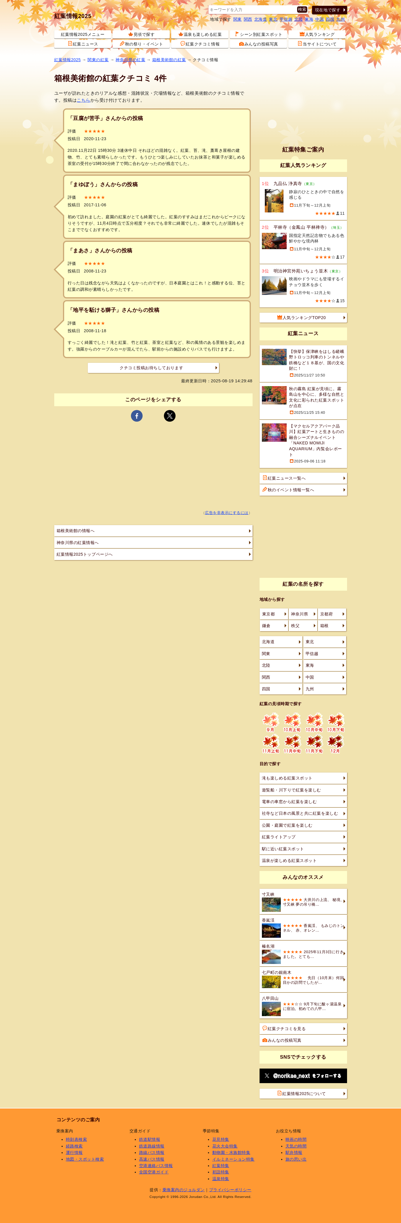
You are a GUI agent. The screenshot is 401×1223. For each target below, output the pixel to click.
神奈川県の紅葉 (130, 59)
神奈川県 (299, 614)
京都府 (326, 614)
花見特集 (220, 1139)
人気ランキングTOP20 (301, 317)
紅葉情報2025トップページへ (85, 554)
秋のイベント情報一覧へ (288, 489)
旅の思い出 (296, 1159)
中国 (319, 19)
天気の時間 (296, 1146)
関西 (248, 19)
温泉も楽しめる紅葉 (200, 34)
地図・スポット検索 (85, 1159)
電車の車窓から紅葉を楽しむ (289, 801)
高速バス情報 (151, 1159)
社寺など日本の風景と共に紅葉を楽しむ (300, 813)
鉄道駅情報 (149, 1139)
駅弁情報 (294, 1152)
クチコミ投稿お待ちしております (151, 367)
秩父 (295, 625)
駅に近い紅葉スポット (283, 849)
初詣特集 (220, 1172)
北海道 (260, 19)
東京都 (268, 614)
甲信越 (286, 19)
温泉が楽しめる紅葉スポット (289, 860)
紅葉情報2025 (73, 16)
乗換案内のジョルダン (183, 1189)
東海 (309, 19)
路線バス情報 (151, 1152)
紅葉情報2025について (301, 1093)
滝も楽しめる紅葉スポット (287, 778)
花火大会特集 (225, 1146)
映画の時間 (296, 1139)
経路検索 (74, 1146)
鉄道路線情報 (151, 1146)
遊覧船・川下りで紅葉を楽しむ (291, 790)
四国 (330, 19)
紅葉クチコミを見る (284, 1028)
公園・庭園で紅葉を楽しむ (287, 825)
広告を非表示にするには (226, 513)
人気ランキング (317, 34)
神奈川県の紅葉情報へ (78, 542)
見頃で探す (141, 34)
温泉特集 (220, 1178)
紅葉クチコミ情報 (200, 43)
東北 (273, 19)
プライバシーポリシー (230, 1189)
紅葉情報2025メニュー (83, 34)
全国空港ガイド (154, 1172)
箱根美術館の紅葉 (169, 59)
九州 (340, 19)
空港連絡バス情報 (156, 1165)
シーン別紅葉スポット (258, 34)
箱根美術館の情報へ (76, 530)
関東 (237, 19)
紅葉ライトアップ (279, 837)
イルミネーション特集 (233, 1159)
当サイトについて (317, 43)
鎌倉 (266, 625)
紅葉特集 (220, 1165)
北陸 (298, 19)
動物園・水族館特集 (231, 1152)
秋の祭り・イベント (141, 43)
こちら (83, 100)
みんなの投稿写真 (258, 43)
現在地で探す (327, 10)
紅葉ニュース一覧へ (284, 478)
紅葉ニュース (83, 43)
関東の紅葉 (98, 59)
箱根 (324, 625)
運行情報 (74, 1152)
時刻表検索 (76, 1139)
